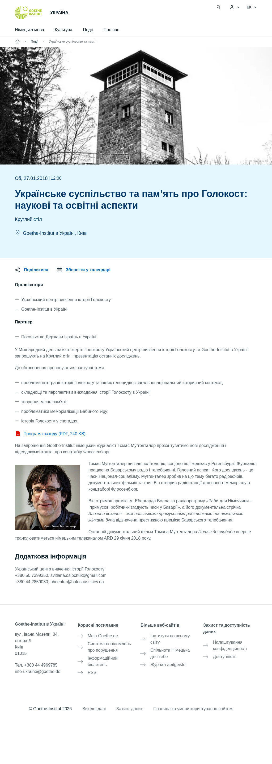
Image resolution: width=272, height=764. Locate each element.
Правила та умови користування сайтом (192, 706)
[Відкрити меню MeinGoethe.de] (234, 7)
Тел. (36, 665)
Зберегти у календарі (88, 270)
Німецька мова (29, 29)
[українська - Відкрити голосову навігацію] (251, 7)
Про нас (111, 29)
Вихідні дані (94, 706)
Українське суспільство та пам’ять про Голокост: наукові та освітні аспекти (74, 41)
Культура (64, 29)
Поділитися (36, 270)
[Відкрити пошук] (219, 7)
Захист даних (129, 706)
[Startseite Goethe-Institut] (28, 12)
